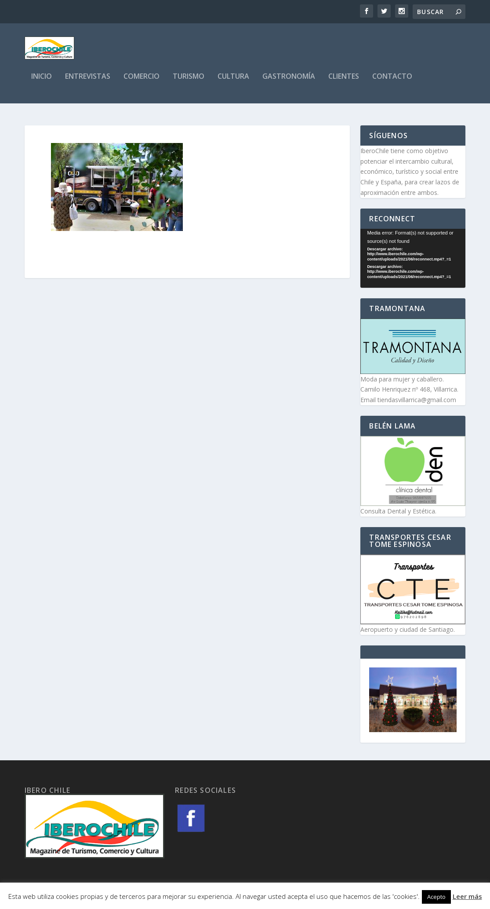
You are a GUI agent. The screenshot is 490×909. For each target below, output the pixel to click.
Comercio (141, 82)
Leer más (467, 896)
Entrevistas (87, 82)
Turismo (188, 82)
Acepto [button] (436, 897)
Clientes (343, 82)
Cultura (233, 82)
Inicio (41, 82)
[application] (412, 259)
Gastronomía (288, 82)
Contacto (392, 82)
